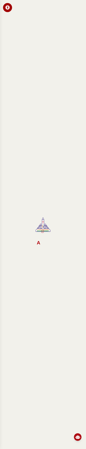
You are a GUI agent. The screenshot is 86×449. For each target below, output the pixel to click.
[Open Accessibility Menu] (7, 7)
